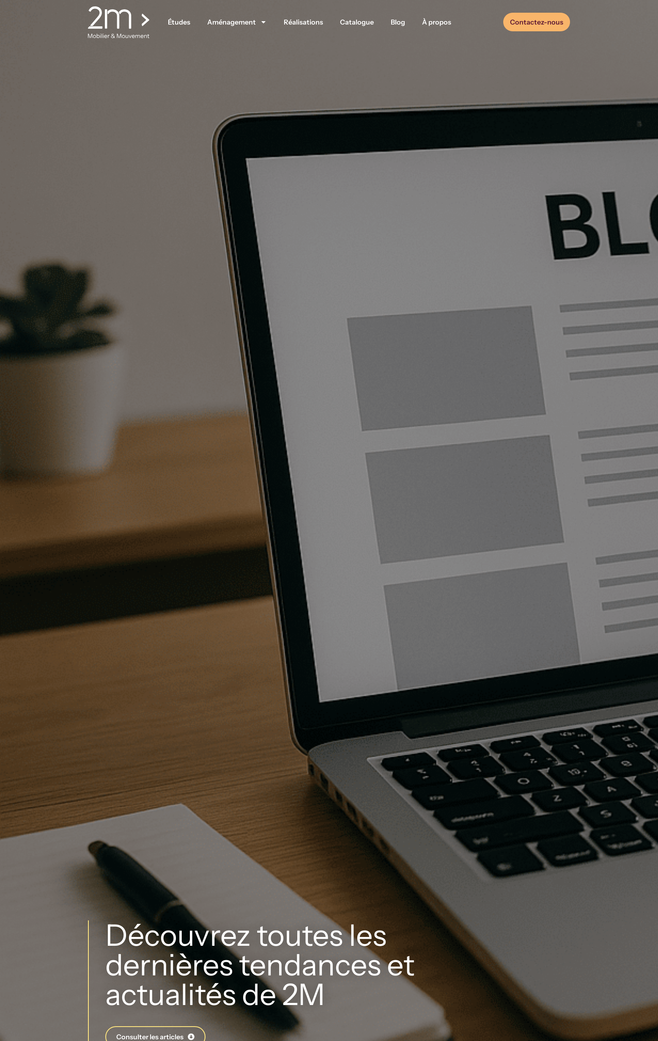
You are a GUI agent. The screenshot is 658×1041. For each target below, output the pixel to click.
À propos (436, 22)
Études (179, 22)
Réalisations (303, 22)
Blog (398, 22)
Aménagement (237, 22)
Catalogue (357, 22)
